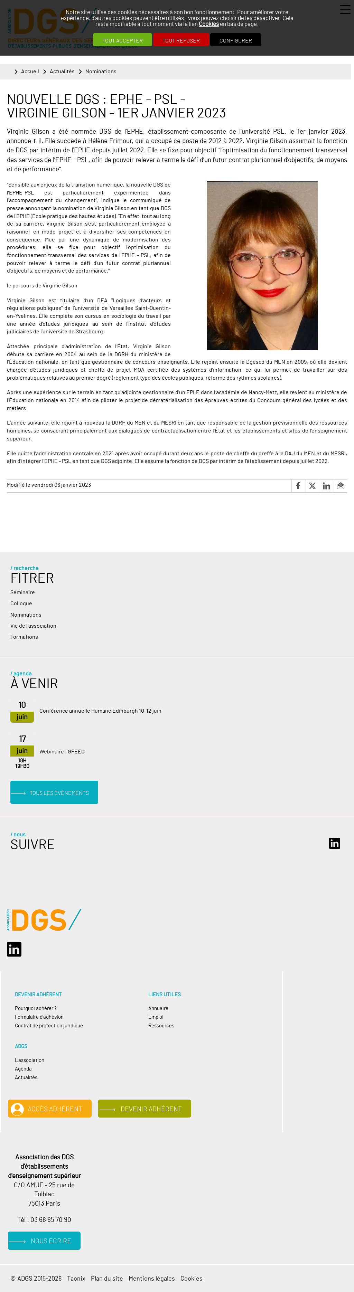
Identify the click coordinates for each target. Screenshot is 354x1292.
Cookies (209, 24)
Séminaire (22, 592)
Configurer (236, 41)
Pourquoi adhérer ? (36, 1008)
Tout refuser (181, 41)
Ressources (161, 1025)
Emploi (156, 1017)
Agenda (23, 1069)
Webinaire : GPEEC (62, 751)
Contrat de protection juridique (49, 1025)
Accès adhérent (55, 1109)
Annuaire (158, 1008)
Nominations (101, 71)
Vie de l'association (33, 626)
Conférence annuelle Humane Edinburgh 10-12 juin (100, 711)
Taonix (76, 1278)
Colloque (21, 603)
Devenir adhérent (152, 1109)
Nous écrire (51, 1241)
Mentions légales (152, 1278)
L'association (29, 1060)
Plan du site (107, 1278)
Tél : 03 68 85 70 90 (44, 1219)
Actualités (62, 71)
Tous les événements (59, 793)
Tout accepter (122, 41)
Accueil (30, 71)
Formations (24, 637)
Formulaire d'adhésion (39, 1017)
